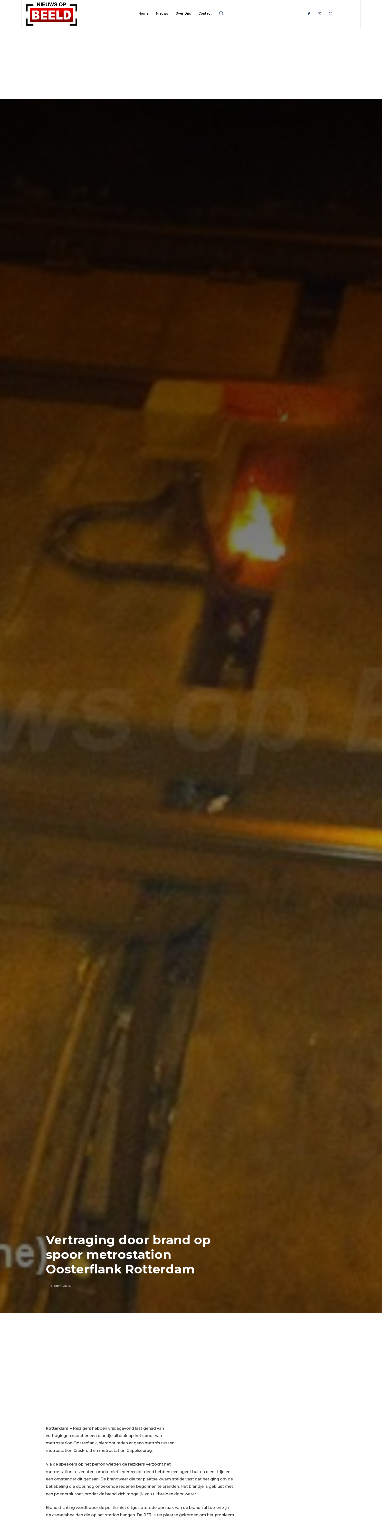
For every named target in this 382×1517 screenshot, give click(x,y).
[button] (221, 13)
